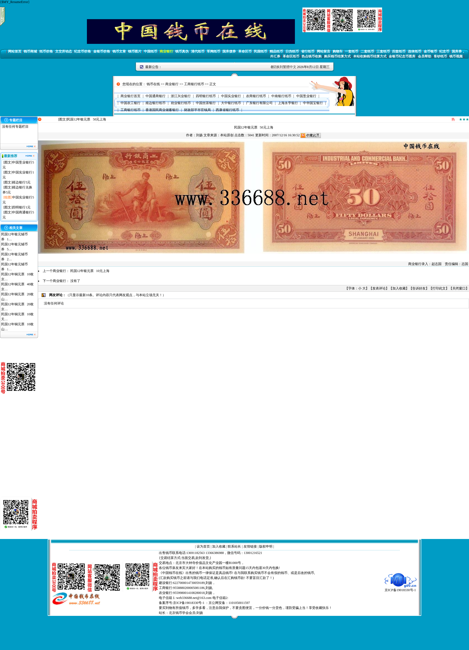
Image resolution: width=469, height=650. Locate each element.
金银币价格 (101, 51)
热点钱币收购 (312, 56)
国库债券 (229, 51)
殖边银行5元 (21, 182)
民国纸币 (260, 51)
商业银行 (166, 51)
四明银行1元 (21, 207)
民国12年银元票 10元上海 (89, 271)
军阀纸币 (213, 51)
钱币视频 (456, 56)
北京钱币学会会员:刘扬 (186, 613)
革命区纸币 (291, 56)
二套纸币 (367, 51)
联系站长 (234, 546)
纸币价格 (46, 51)
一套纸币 (351, 51)
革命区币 (245, 51)
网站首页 (14, 51)
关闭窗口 (459, 288)
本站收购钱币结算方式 (370, 56)
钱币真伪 (182, 51)
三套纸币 (383, 51)
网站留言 (323, 51)
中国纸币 (150, 51)
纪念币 (444, 51)
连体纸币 (414, 51)
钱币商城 (30, 51)
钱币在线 (153, 84)
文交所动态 (63, 51)
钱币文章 (119, 51)
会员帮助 (424, 56)
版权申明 (265, 546)
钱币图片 (134, 51)
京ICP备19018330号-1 (401, 588)
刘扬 (199, 135)
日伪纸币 (292, 51)
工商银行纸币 (194, 84)
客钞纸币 (440, 56)
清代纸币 (197, 51)
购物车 (338, 51)
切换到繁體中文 (284, 67)
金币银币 (430, 51)
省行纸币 (307, 51)
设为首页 (203, 546)
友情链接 (250, 546)
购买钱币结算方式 (337, 56)
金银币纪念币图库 (402, 56)
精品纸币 (276, 51)
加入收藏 (399, 288)
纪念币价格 (82, 51)
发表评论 (379, 288)
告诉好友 (419, 288)
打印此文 (439, 288)
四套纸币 (398, 51)
